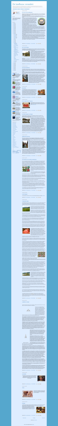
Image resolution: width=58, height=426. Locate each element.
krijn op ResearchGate (15, 127)
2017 (13, 31)
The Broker (14, 136)
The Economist (14, 128)
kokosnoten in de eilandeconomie (17, 111)
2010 (13, 66)
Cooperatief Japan (25, 201)
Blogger (33, 424)
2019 (13, 29)
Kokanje (23, 403)
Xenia (23, 387)
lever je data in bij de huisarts (27, 101)
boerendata (13, 150)
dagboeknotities (15, 151)
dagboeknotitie (19, 150)
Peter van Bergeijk (14, 129)
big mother (24, 87)
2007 (13, 69)
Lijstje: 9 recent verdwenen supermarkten (17, 97)
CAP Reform (14, 133)
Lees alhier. (43, 195)
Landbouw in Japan (25, 301)
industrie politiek (17, 73)
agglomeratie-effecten (26, 136)
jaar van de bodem (25, 47)
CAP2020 (14, 134)
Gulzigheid (15, 58)
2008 (13, 68)
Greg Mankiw (14, 130)
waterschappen (24, 194)
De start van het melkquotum (27, 12)
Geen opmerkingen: (33, 43)
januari (14, 61)
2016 (13, 32)
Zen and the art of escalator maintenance (29, 159)
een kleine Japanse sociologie (27, 114)
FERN (13, 135)
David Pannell (14, 132)
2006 (13, 70)
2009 (13, 67)
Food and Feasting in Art (16, 59)
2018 (13, 30)
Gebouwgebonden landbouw (17, 102)
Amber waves (14, 137)
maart (14, 42)
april (14, 41)
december (15, 34)
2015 (13, 33)
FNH (20, 151)
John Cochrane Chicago (15, 131)
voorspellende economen (17, 91)
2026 (13, 23)
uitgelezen (17, 152)
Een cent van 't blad (18, 86)
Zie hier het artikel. (34, 104)
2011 (13, 65)
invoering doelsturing (18, 116)
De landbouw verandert (23, 4)
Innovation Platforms (26, 67)
